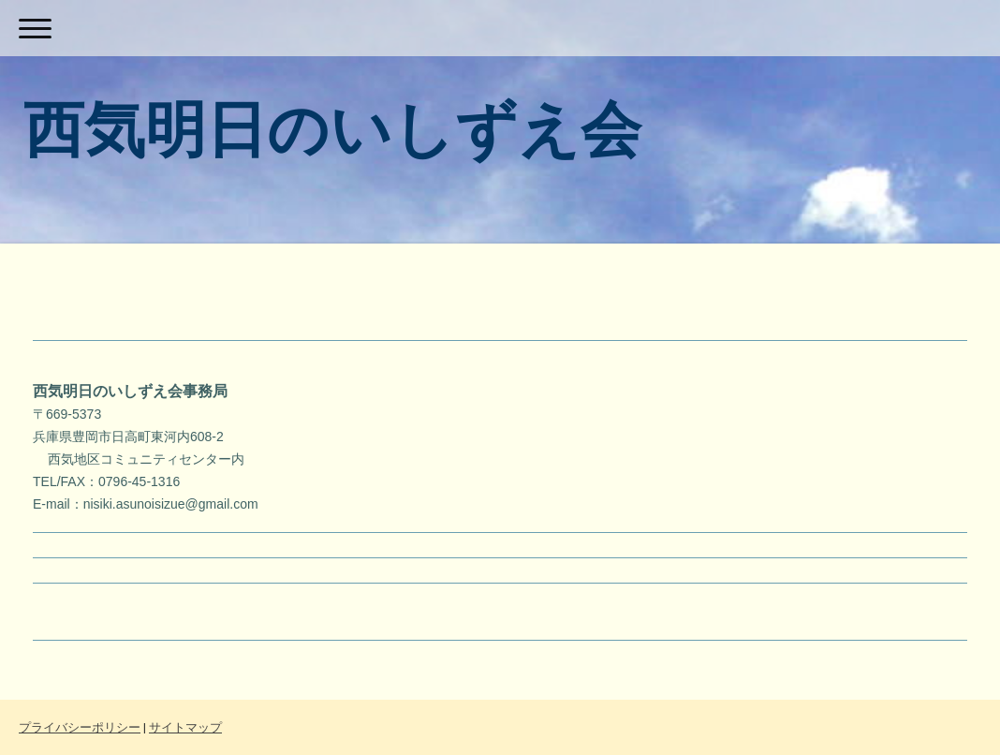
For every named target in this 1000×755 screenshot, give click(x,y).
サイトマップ (185, 727)
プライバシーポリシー (79, 727)
